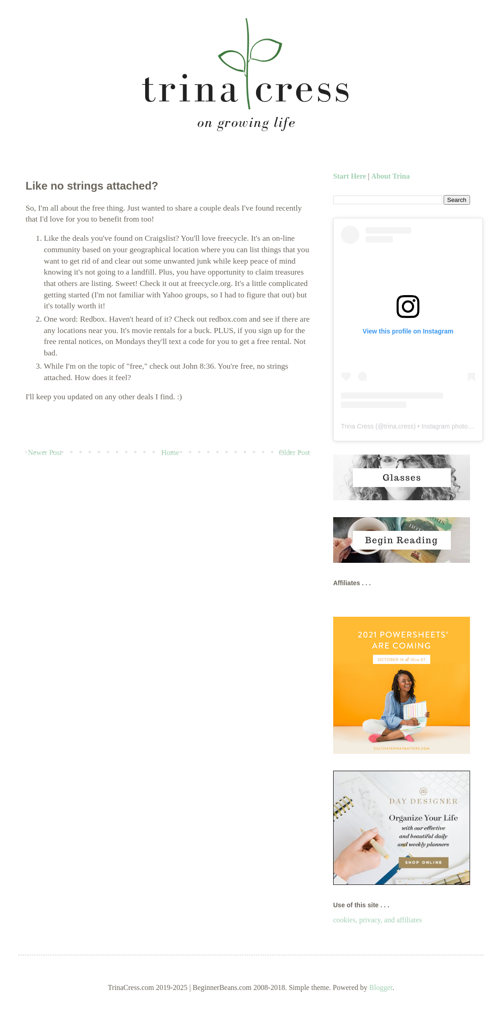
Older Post (294, 452)
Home (170, 452)
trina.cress (399, 426)
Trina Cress (357, 426)
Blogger (380, 987)
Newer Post (45, 452)
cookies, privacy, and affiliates (377, 920)
